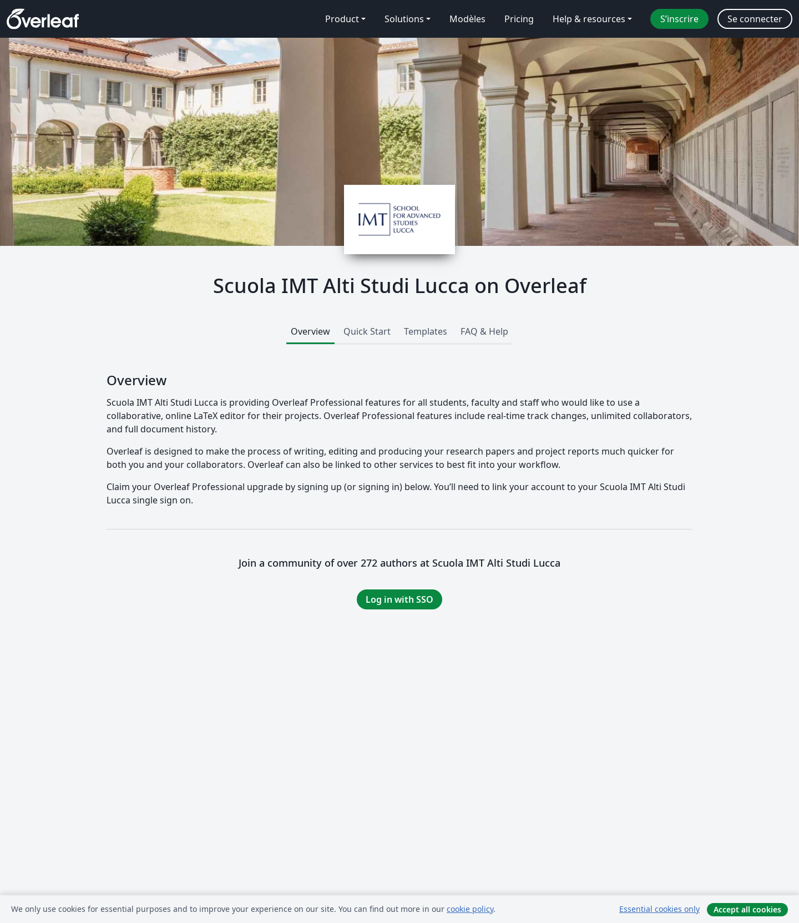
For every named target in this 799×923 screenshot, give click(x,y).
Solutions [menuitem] (404, 19)
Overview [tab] (310, 331)
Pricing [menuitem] (519, 19)
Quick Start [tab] (367, 331)
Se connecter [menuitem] (754, 19)
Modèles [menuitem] (467, 19)
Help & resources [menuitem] (589, 19)
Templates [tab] (425, 331)
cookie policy (470, 909)
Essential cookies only (659, 909)
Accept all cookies (747, 909)
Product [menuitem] (342, 19)
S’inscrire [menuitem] (679, 19)
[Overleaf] (43, 19)
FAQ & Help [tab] (484, 331)
